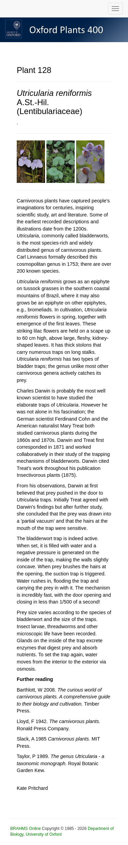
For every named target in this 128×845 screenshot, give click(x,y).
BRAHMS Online (25, 828)
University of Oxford (43, 834)
